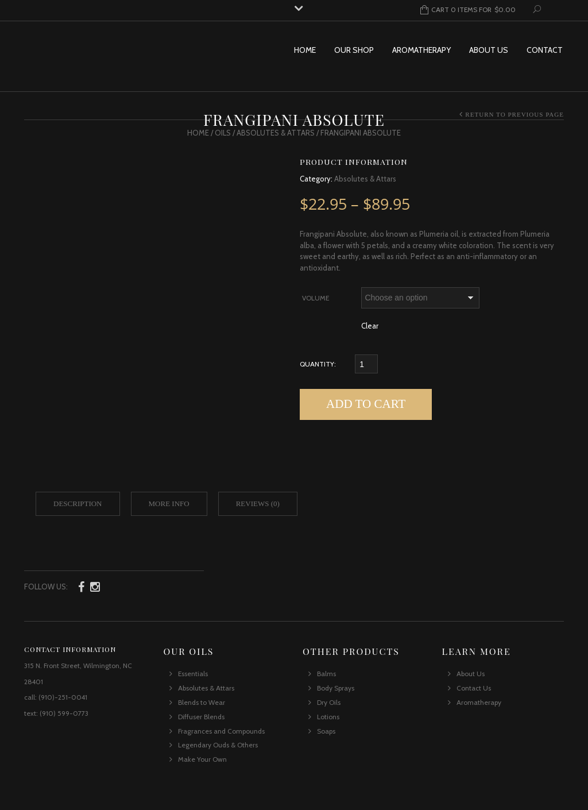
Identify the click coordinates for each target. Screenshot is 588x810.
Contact (545, 50)
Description (77, 503)
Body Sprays (335, 688)
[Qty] (366, 363)
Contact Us (474, 688)
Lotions (328, 716)
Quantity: (318, 364)
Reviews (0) (258, 503)
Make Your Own (202, 759)
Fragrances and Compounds (221, 731)
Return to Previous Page (514, 114)
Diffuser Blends (201, 716)
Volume (315, 298)
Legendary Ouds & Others (218, 744)
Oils (223, 132)
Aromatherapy (421, 50)
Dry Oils (329, 702)
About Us (488, 50)
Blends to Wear (201, 702)
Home (305, 50)
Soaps (326, 731)
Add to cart (365, 404)
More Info (169, 503)
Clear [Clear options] (369, 325)
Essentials (193, 673)
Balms (326, 673)
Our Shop (354, 50)
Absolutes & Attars (276, 132)
